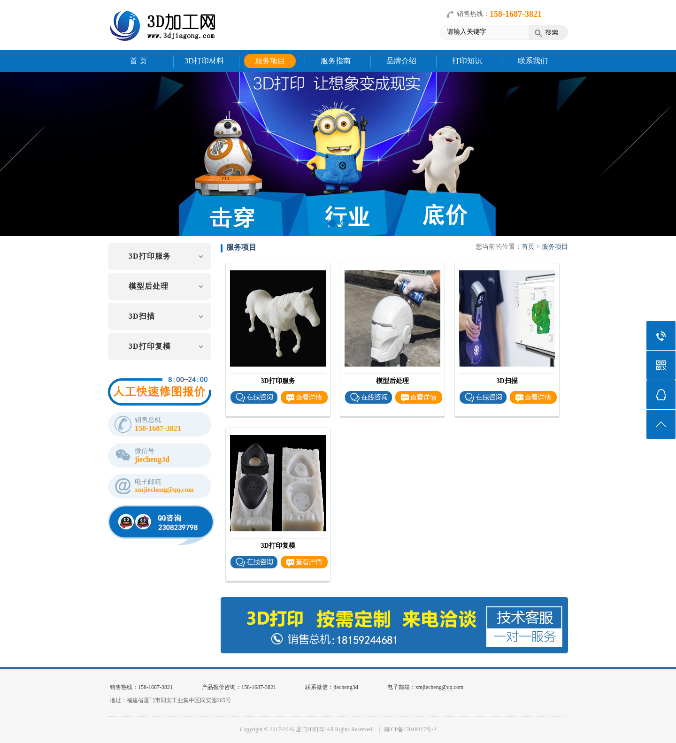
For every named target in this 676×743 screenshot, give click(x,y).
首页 (528, 246)
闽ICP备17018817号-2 (410, 729)
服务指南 (336, 61)
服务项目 (270, 61)
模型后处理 (149, 286)
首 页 (138, 61)
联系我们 (533, 61)
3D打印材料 (204, 61)
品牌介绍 (401, 61)
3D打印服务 (150, 256)
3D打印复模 (150, 346)
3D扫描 (142, 316)
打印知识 (467, 61)
